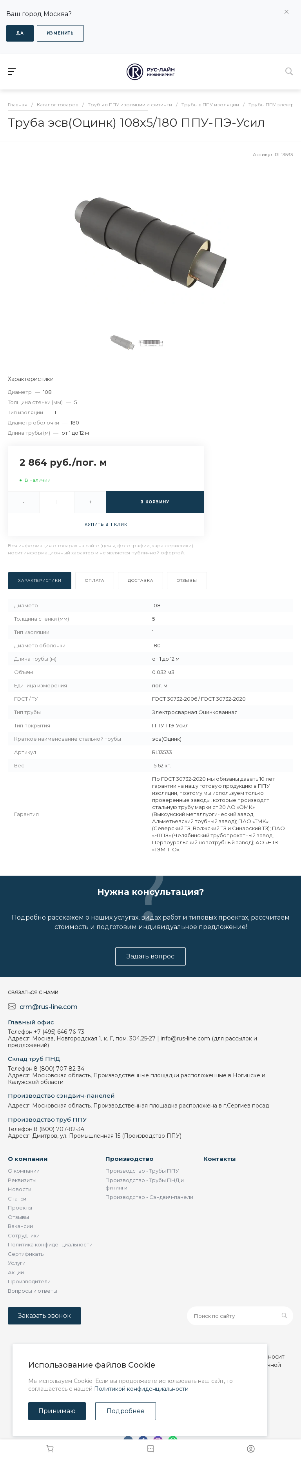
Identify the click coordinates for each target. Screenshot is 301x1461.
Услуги (16, 1263)
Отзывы (18, 1217)
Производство (129, 1158)
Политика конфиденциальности (50, 1244)
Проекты (20, 1207)
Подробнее (126, 1411)
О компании (28, 1158)
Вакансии (20, 1226)
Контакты (219, 1158)
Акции (16, 1272)
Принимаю (57, 1411)
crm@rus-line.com (49, 1007)
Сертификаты (26, 1254)
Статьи (17, 1198)
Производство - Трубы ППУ (142, 1171)
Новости (19, 1189)
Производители (29, 1281)
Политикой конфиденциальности (141, 1388)
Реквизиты (22, 1180)
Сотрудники (24, 1235)
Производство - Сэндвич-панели (149, 1197)
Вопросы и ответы (32, 1291)
